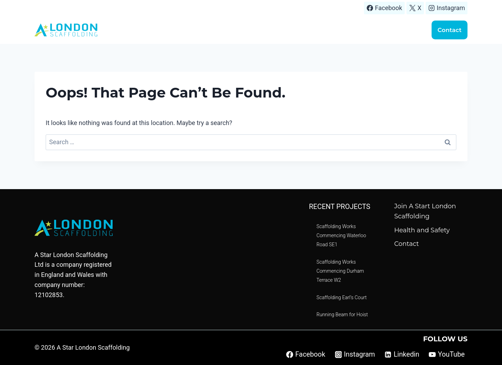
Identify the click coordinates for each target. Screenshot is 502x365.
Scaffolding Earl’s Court (342, 298)
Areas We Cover (265, 29)
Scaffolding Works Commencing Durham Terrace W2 (341, 271)
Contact (450, 29)
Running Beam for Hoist (343, 315)
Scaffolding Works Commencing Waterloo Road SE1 (342, 236)
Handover (402, 29)
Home (186, 29)
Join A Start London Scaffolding (425, 211)
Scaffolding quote (354, 29)
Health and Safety (422, 230)
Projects (308, 29)
